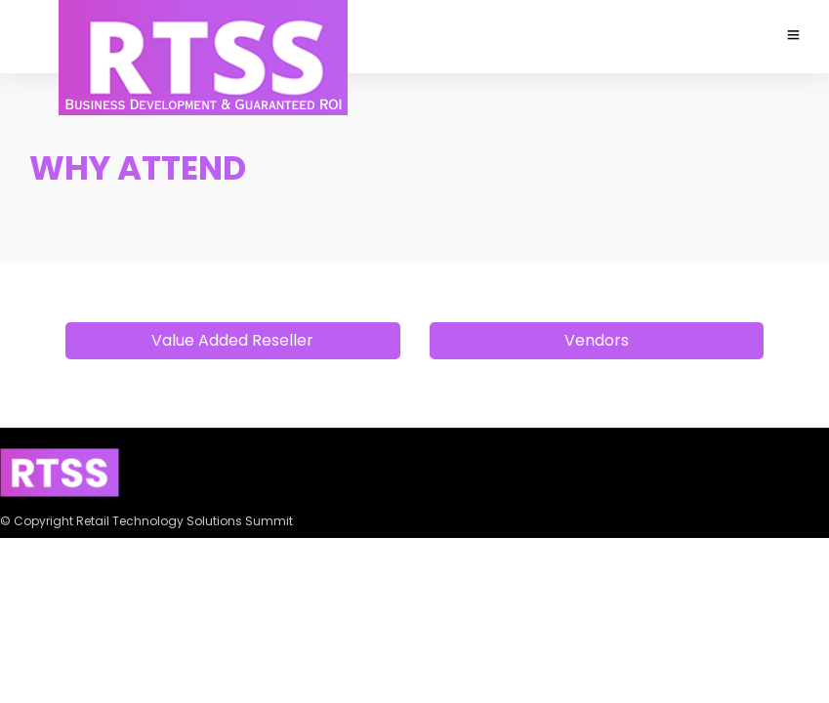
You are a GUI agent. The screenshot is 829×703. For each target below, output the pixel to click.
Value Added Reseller (232, 340)
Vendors (596, 340)
